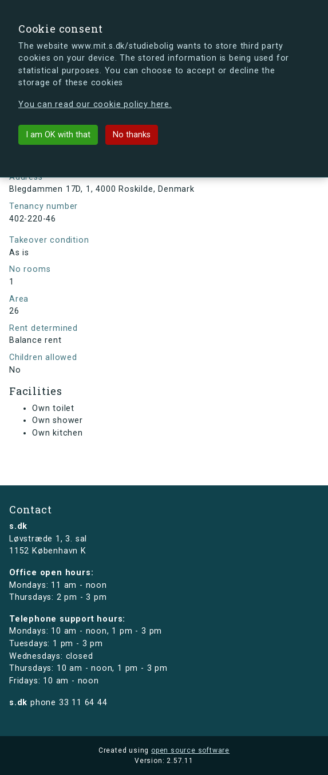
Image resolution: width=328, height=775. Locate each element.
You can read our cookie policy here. (95, 104)
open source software (190, 750)
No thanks (132, 135)
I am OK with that (58, 135)
